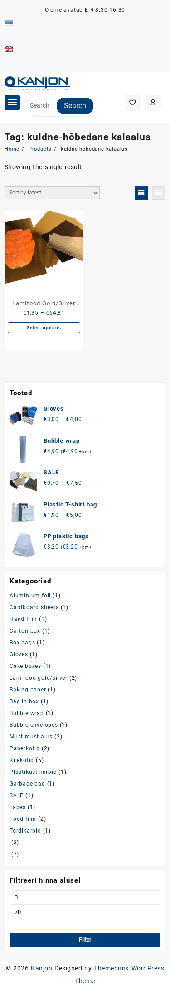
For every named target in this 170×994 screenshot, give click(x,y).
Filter (85, 940)
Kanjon (41, 968)
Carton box (25, 631)
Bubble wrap (27, 713)
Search (75, 105)
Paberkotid (25, 748)
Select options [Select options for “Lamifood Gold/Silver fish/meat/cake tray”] (44, 327)
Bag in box (24, 701)
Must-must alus (31, 737)
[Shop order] (52, 192)
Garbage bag (27, 784)
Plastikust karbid (33, 772)
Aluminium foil (30, 595)
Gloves (19, 654)
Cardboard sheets (34, 607)
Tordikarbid (25, 831)
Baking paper (28, 689)
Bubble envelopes (34, 725)
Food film (23, 819)
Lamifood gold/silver (39, 678)
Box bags (22, 642)
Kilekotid (22, 760)
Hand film (23, 619)
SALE (17, 795)
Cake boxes (25, 666)
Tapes (18, 807)
